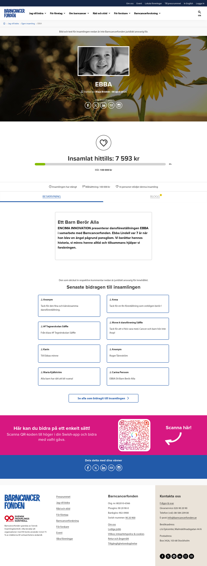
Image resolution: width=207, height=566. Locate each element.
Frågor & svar (167, 503)
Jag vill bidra (13, 23)
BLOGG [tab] (156, 196)
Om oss (112, 524)
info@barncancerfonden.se (182, 517)
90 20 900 (130, 517)
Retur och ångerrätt (118, 538)
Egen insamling (28, 23)
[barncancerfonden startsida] (14, 13)
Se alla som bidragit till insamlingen (103, 398)
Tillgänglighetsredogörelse (122, 543)
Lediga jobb (114, 529)
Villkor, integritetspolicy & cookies (126, 533)
